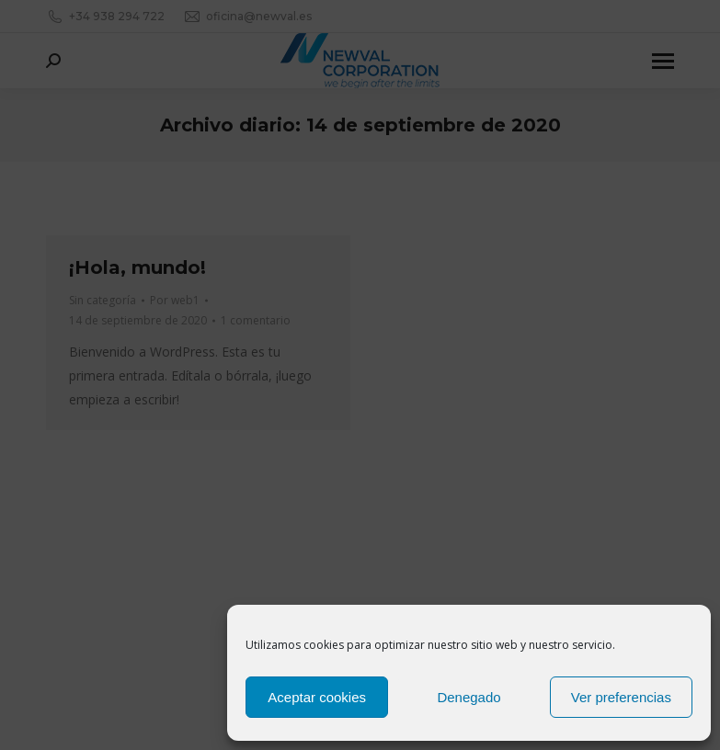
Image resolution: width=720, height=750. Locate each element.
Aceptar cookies (317, 697)
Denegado (468, 697)
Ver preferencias (621, 697)
